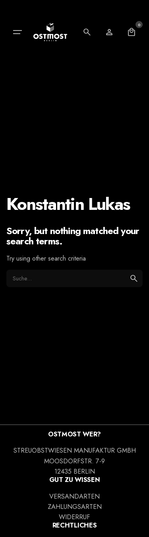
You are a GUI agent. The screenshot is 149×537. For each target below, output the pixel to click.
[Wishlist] (109, 32)
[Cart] (131, 32)
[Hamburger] (17, 32)
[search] (134, 278)
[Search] (87, 32)
